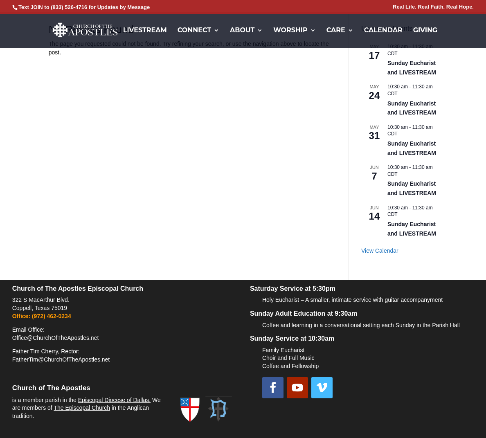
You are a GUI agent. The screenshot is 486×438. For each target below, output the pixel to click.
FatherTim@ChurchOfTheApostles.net (61, 359)
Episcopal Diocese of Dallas (113, 400)
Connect (194, 30)
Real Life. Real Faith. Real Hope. (433, 7)
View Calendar (379, 250)
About (242, 30)
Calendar (383, 30)
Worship (290, 30)
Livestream (145, 30)
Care (335, 30)
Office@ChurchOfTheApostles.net (55, 338)
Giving (425, 30)
